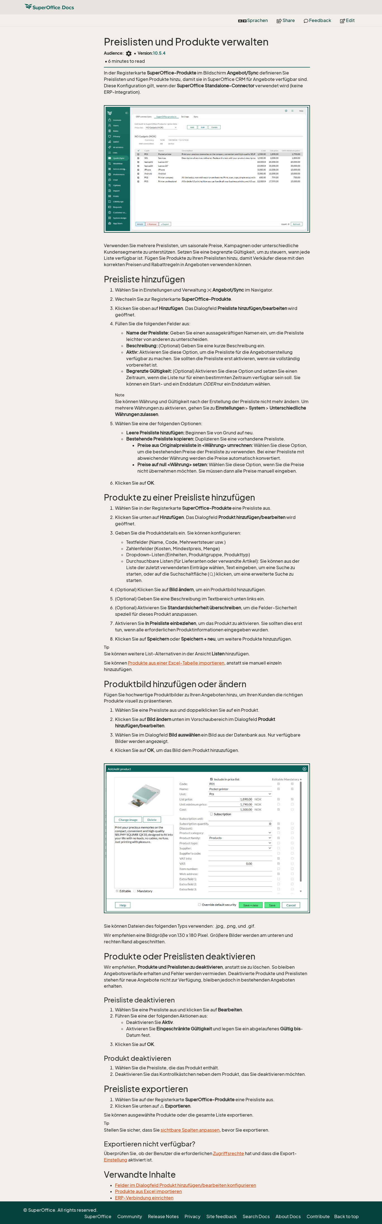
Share (286, 20)
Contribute (318, 1216)
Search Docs (256, 1216)
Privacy (192, 1216)
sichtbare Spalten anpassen (190, 1130)
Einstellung (115, 1160)
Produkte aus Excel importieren (148, 1191)
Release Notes (163, 1216)
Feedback (317, 20)
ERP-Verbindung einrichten (144, 1198)
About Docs (288, 1216)
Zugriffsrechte (228, 1153)
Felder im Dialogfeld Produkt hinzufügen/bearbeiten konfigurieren (185, 1185)
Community (129, 1216)
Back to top (346, 1216)
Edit (347, 20)
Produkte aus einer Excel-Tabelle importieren (176, 663)
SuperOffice (97, 1216)
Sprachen (253, 20)
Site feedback (221, 1216)
